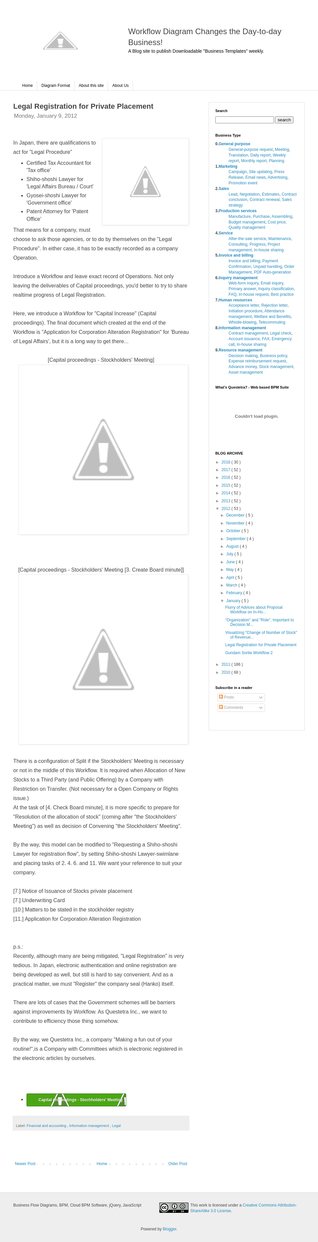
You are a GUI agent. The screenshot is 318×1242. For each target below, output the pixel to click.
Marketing (228, 166)
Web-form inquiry (243, 283)
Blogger (169, 1229)
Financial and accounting (46, 1126)
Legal (116, 1126)
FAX (266, 339)
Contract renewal (264, 199)
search (284, 119)
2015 (227, 485)
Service (226, 233)
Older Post (177, 1163)
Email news (255, 177)
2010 (227, 672)
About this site (91, 85)
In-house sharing (269, 250)
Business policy (273, 355)
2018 (227, 462)
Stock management (276, 366)
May (230, 569)
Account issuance (244, 339)
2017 (227, 469)
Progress (257, 244)
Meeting (282, 149)
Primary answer (242, 288)
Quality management (247, 227)
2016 (227, 477)
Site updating (260, 171)
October (233, 530)
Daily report (260, 155)
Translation (238, 155)
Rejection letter (274, 305)
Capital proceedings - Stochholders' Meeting (80, 1099)
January (233, 600)
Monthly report (254, 160)
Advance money (243, 366)
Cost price (277, 222)
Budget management (247, 222)
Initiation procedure (245, 311)
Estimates (271, 194)
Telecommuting (271, 322)
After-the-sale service (247, 238)
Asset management (246, 372)
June (231, 562)
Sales (224, 188)
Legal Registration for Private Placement (260, 645)
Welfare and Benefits (272, 316)
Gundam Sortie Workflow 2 (249, 653)
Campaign (238, 171)
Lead (233, 194)
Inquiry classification (275, 288)
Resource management (240, 350)
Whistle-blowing (242, 322)
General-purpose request (251, 149)
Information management (89, 1126)
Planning (276, 160)
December (236, 515)
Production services (238, 211)
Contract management (248, 333)
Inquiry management (238, 278)
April (230, 577)
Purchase (261, 216)
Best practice (282, 294)
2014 (227, 493)
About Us (120, 85)
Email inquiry (272, 283)
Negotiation (249, 194)
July (230, 554)
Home (27, 85)
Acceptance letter (244, 305)
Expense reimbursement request (257, 361)
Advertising (277, 177)
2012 (227, 508)
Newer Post (25, 1163)
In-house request (254, 294)
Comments (231, 707)
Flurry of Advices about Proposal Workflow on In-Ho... (254, 609)
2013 (227, 501)
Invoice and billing (236, 255)
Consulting (238, 244)
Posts (226, 697)
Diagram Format (55, 85)
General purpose (234, 144)
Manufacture (240, 216)
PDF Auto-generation (272, 272)
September (236, 538)
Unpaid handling (267, 266)
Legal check (280, 333)
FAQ (233, 294)
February (234, 592)
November (236, 523)
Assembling (282, 216)
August (233, 546)
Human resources (235, 300)
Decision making (243, 355)
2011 (227, 664)
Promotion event (243, 183)
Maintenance (279, 238)
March (232, 585)
